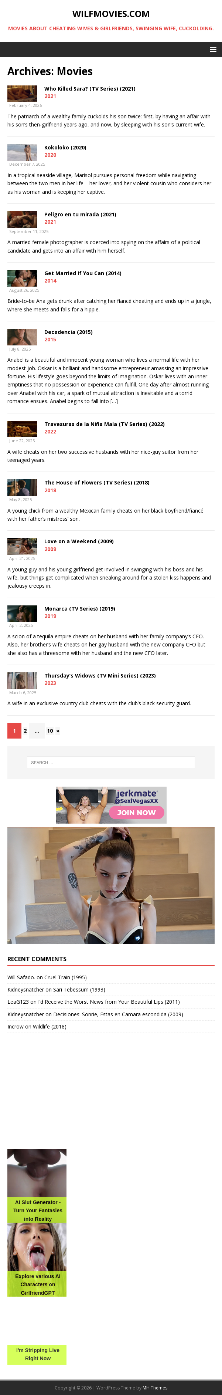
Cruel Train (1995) (65, 977)
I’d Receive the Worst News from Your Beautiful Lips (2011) (109, 1001)
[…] (114, 401)
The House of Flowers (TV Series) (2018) (97, 482)
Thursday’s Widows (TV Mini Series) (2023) (100, 675)
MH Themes (155, 1388)
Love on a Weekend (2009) (79, 541)
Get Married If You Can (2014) (83, 273)
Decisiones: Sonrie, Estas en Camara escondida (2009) (118, 1014)
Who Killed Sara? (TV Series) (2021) (90, 88)
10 (50, 730)
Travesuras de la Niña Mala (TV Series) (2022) (104, 424)
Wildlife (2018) (49, 1026)
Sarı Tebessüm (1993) (79, 989)
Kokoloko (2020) (65, 147)
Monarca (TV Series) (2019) (79, 608)
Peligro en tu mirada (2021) (80, 214)
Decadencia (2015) (68, 331)
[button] (212, 49)
